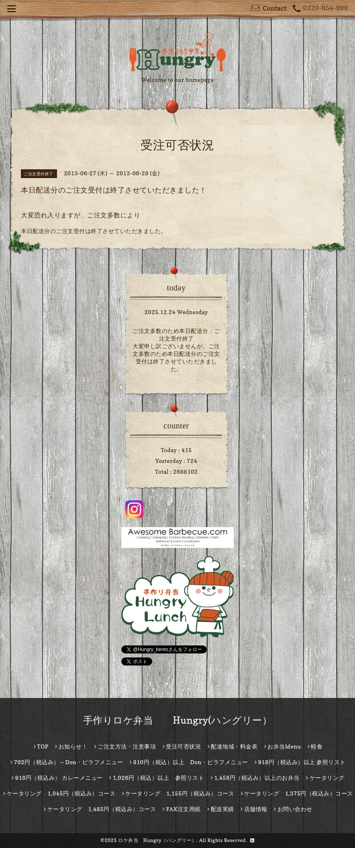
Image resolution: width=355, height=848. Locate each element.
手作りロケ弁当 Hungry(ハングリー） (177, 720)
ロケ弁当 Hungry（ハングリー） (157, 840)
